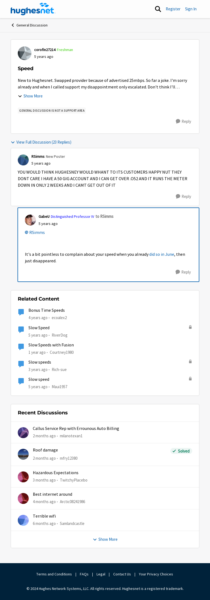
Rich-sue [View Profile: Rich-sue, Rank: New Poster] (59, 369)
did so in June (161, 254)
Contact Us (122, 574)
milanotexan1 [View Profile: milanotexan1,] (71, 435)
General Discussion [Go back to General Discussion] (29, 25)
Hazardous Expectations (55, 473)
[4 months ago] (44, 502)
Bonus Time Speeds (46, 310)
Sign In (191, 8)
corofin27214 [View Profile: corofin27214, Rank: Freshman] (45, 49)
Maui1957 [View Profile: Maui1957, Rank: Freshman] (59, 386)
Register (173, 8)
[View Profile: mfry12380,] (23, 454)
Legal (101, 574)
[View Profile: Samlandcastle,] (23, 520)
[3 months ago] (44, 480)
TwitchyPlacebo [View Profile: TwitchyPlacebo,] (74, 480)
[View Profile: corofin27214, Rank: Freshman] (24, 53)
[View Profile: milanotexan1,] (23, 432)
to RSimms (104, 216)
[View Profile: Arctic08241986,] (23, 498)
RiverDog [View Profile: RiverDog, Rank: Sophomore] (60, 334)
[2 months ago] (44, 436)
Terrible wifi (44, 516)
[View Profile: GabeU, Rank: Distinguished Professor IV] (30, 220)
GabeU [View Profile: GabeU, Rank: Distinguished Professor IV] (44, 216)
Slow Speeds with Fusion (51, 345)
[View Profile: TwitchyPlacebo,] (23, 476)
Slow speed (38, 379)
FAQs (84, 574)
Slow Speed (38, 328)
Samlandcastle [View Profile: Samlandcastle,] (72, 523)
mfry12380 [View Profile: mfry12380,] (68, 458)
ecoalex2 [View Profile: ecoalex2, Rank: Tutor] (59, 317)
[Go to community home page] (33, 9)
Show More (30, 96)
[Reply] (183, 121)
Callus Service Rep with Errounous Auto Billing (76, 428)
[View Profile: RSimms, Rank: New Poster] (23, 160)
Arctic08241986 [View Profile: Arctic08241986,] (72, 501)
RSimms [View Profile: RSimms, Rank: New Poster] (38, 156)
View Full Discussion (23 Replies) (41, 142)
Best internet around (52, 494)
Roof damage (45, 450)
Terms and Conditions (54, 574)
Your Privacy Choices (156, 574)
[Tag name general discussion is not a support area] (52, 111)
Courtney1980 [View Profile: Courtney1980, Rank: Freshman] (62, 352)
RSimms (37, 232)
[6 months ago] (44, 523)
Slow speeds (39, 362)
